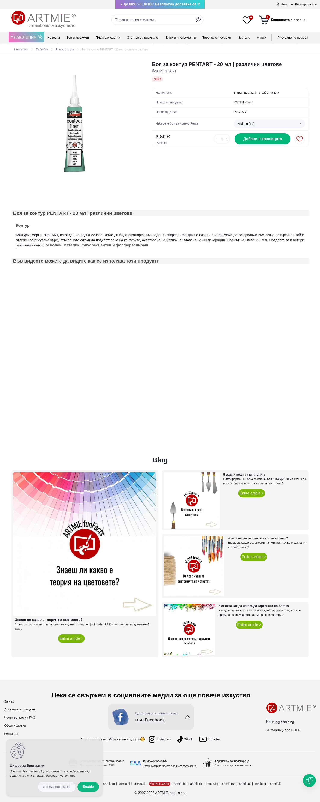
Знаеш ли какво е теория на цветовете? (48, 620)
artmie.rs (109, 783)
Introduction (21, 49)
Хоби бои (42, 49)
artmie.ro (196, 783)
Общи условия (15, 725)
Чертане (244, 37)
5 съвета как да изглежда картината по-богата (254, 606)
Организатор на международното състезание (169, 765)
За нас (9, 701)
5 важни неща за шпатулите (244, 474)
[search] (198, 21)
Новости (53, 37)
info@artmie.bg (283, 722)
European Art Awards (155, 760)
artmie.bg (212, 783)
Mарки (261, 37)
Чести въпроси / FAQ (19, 717)
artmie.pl (139, 783)
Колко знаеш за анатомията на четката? (258, 538)
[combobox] (269, 123)
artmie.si (124, 783)
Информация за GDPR (283, 730)
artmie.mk (228, 783)
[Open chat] (309, 780)
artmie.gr (260, 783)
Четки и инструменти (180, 37)
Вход (284, 4)
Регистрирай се (306, 4)
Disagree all (57, 787)
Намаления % (26, 37)
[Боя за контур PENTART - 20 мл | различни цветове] (74, 124)
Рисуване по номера (292, 37)
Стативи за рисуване (142, 37)
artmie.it (275, 783)
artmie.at (244, 783)
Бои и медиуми (77, 37)
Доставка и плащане (19, 709)
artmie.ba (180, 783)
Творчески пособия (216, 37)
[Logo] (43, 19)
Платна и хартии (107, 37)
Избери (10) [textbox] (245, 123)
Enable (88, 786)
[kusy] (222, 139)
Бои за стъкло (65, 49)
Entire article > (71, 638)
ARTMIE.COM (159, 783)
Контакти (11, 733)
